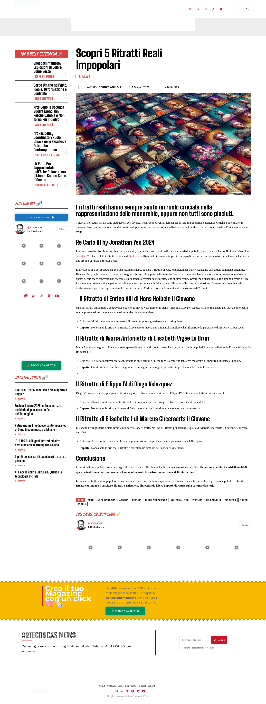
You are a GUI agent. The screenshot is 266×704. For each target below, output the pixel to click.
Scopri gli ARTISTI (44, 76)
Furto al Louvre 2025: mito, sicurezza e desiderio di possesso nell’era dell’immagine (39, 412)
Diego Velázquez (156, 500)
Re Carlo (134, 256)
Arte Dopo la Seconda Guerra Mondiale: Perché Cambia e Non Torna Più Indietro (49, 113)
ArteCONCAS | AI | (110, 86)
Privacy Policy (208, 649)
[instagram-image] (24, 247)
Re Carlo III (213, 500)
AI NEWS (20, 401)
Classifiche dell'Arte (46, 185)
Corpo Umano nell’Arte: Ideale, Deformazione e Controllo (50, 89)
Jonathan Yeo (84, 256)
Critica (136, 500)
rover (244, 500)
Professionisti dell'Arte (47, 155)
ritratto (230, 500)
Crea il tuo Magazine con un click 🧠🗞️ (68, 596)
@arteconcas (34, 228)
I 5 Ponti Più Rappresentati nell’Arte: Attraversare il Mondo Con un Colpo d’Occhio (50, 171)
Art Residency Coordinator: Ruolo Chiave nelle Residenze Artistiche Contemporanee (50, 141)
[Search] (247, 9)
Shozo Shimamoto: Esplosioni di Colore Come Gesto (48, 67)
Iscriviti (219, 641)
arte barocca (106, 500)
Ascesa (123, 500)
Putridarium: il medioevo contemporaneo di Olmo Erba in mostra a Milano (40, 430)
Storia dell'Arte (43, 98)
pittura (197, 500)
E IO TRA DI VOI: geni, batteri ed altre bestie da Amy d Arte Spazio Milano (37, 446)
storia (82, 504)
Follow (62, 230)
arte (91, 500)
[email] (195, 641)
